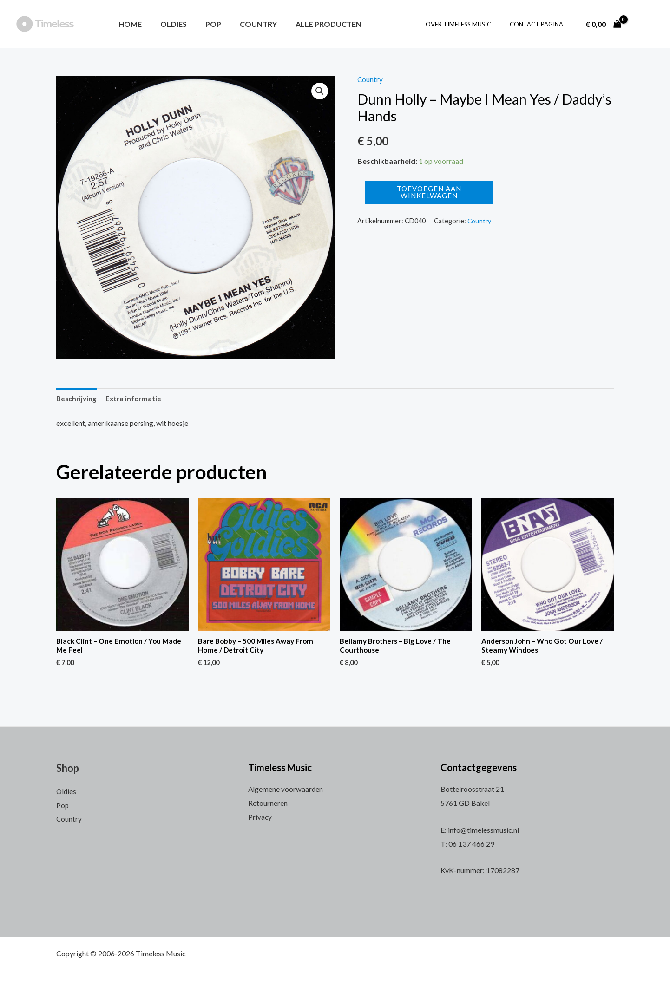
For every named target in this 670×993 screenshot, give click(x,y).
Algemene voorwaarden (286, 789)
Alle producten (312, 24)
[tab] (77, 399)
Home (128, 24)
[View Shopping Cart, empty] (603, 24)
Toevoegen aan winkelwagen (429, 192)
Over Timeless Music (468, 24)
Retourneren (268, 802)
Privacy (260, 816)
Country (245, 24)
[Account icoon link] (644, 24)
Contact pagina (539, 24)
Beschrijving (77, 398)
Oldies (168, 24)
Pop (204, 24)
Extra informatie (136, 398)
